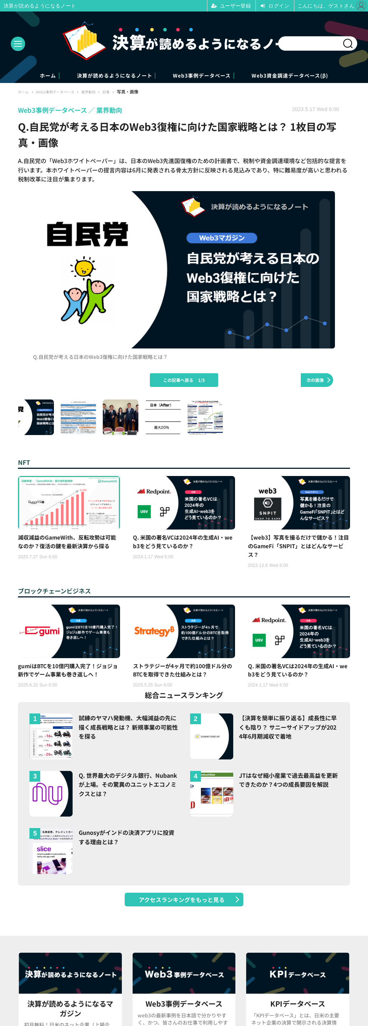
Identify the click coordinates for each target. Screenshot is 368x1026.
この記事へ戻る (184, 381)
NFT (25, 463)
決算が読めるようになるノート (99, 76)
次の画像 (315, 381)
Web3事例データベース (210, 76)
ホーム (11, 76)
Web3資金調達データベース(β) (322, 76)
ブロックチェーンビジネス (61, 594)
